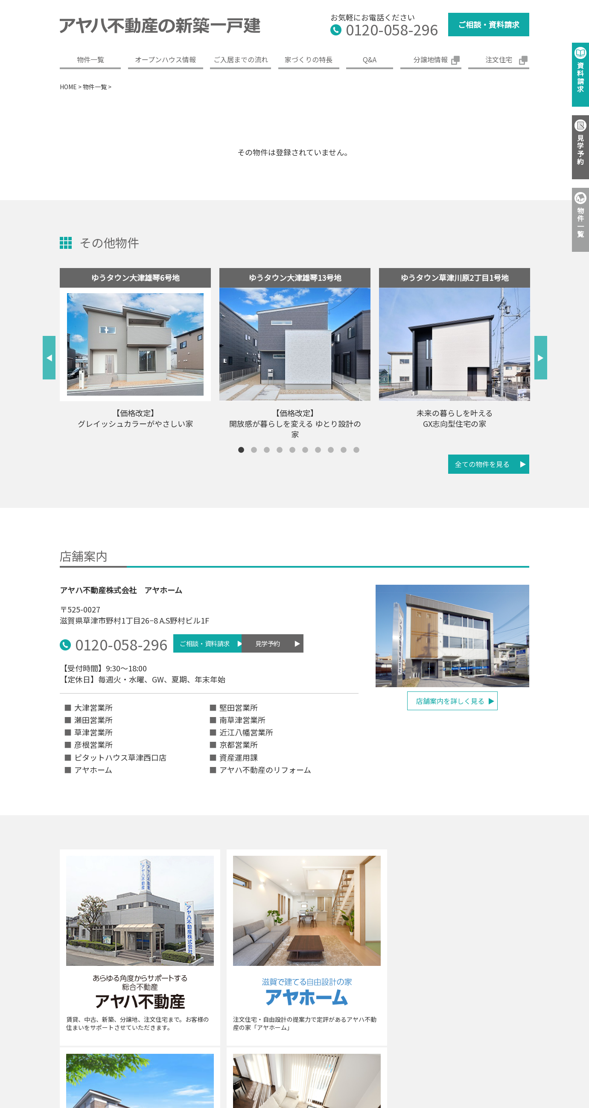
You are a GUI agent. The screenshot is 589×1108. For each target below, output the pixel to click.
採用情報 (305, 1038)
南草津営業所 (242, 718)
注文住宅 (499, 59)
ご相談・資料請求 (488, 24)
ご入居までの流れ (240, 59)
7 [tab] (318, 450)
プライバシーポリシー (367, 1038)
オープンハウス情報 (165, 59)
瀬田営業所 (93, 718)
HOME (68, 86)
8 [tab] (331, 450)
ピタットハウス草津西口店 (120, 755)
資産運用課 (238, 755)
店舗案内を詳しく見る (450, 701)
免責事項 (428, 1038)
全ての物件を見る (482, 464)
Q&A (369, 59)
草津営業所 (93, 730)
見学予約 (294, 644)
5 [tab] (292, 450)
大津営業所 (93, 705)
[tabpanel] (135, 351)
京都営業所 (238, 743)
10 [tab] (356, 450)
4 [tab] (279, 450)
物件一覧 (90, 59)
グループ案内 (255, 1038)
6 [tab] (305, 450)
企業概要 (205, 1038)
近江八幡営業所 (246, 730)
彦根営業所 (93, 743)
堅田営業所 (238, 705)
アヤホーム (93, 768)
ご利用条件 (475, 1038)
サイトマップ (528, 1038)
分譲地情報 (431, 59)
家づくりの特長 (308, 59)
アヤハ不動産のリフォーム (265, 768)
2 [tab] (254, 450)
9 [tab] (343, 450)
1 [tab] (241, 450)
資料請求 (580, 77)
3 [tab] (266, 450)
